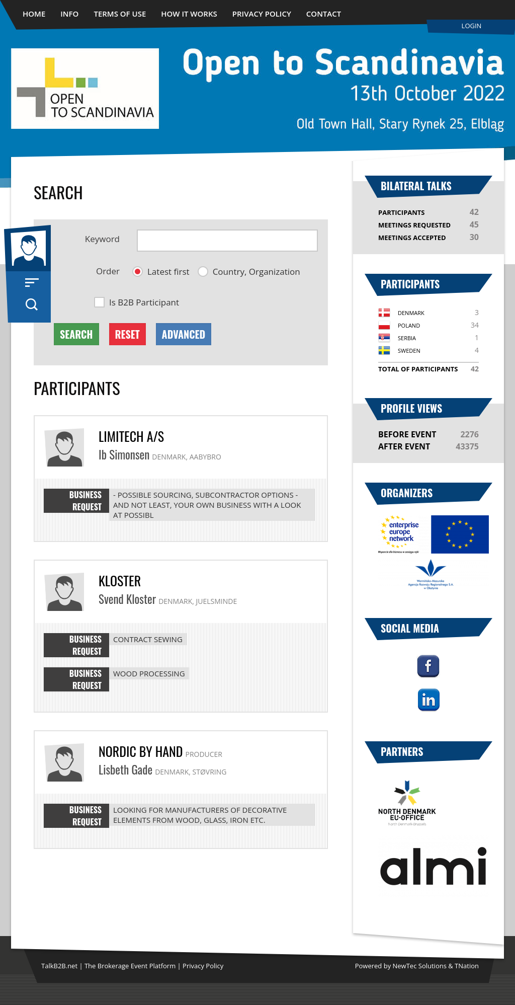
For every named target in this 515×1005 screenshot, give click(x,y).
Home (34, 14)
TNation (467, 965)
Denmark (411, 313)
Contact (323, 14)
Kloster (120, 580)
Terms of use (120, 14)
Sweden (409, 350)
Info (69, 14)
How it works (189, 14)
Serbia (407, 338)
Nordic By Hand (141, 751)
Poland (409, 325)
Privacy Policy (261, 14)
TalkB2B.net (59, 965)
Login (472, 25)
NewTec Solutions (420, 965)
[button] (161, 271)
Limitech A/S (131, 436)
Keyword (102, 239)
